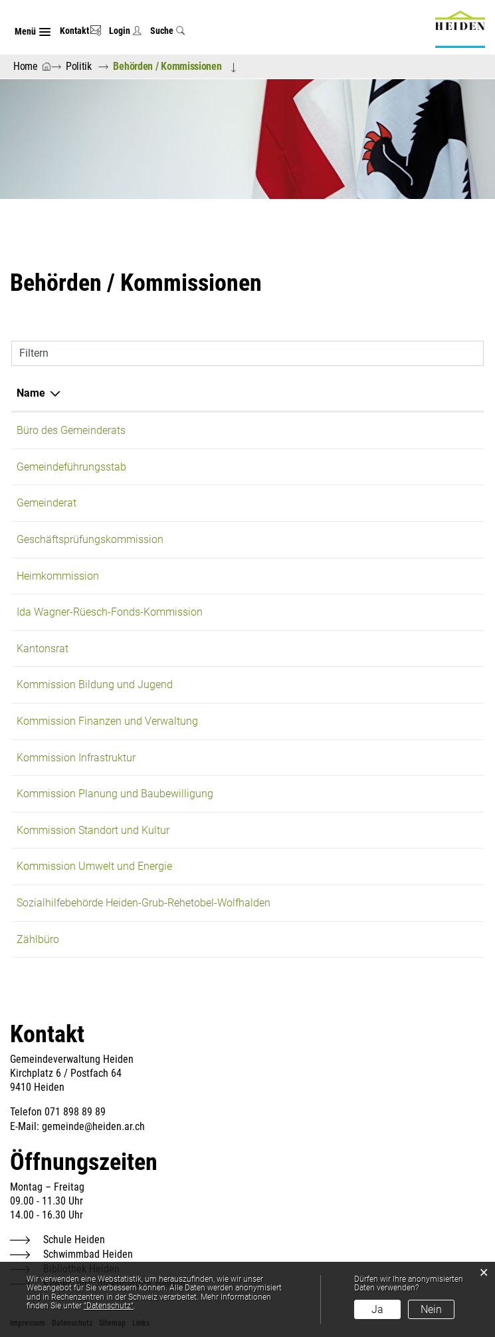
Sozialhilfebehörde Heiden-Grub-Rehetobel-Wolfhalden (143, 902)
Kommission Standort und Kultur (93, 830)
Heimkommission (58, 576)
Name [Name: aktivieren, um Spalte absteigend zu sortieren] (31, 393)
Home (25, 66)
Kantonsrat (42, 648)
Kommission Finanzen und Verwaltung (107, 721)
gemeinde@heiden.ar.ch (93, 1126)
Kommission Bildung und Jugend (95, 684)
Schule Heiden (74, 1239)
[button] (81, 66)
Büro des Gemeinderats (71, 430)
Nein (431, 1309)
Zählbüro (38, 939)
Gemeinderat (46, 502)
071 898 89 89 (75, 1111)
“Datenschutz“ (109, 1305)
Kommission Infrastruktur (76, 757)
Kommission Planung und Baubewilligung (115, 793)
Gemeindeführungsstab (71, 467)
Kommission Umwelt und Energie (94, 866)
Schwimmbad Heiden (88, 1254)
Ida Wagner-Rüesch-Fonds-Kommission (110, 612)
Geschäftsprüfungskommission (90, 539)
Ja (377, 1309)
